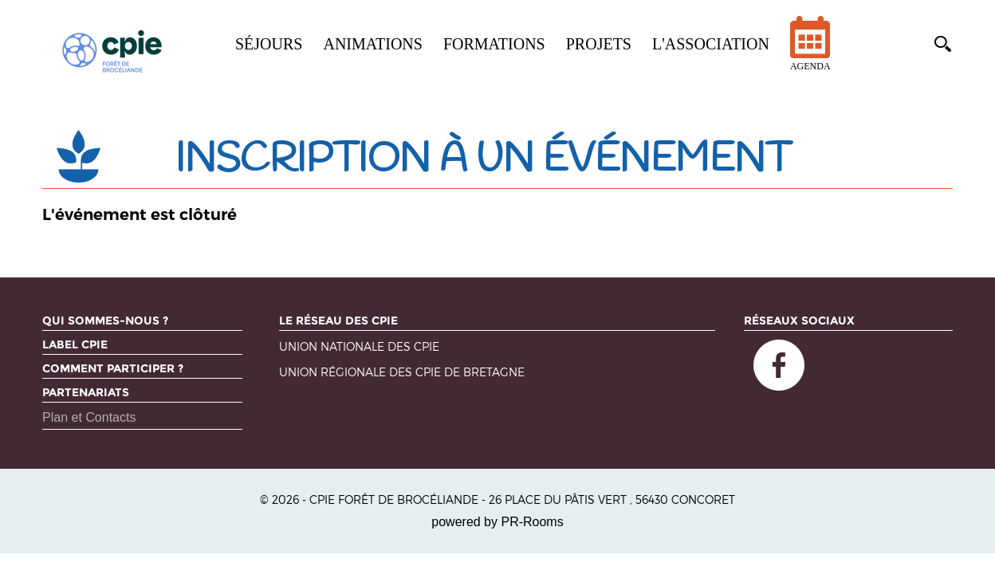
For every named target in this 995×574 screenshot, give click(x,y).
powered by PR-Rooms (497, 522)
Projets (598, 44)
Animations (372, 44)
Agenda (810, 54)
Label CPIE (75, 344)
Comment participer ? (112, 368)
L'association (710, 44)
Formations (494, 44)
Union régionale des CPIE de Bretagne (402, 373)
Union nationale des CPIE (359, 347)
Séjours (268, 44)
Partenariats (85, 392)
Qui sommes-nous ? (105, 320)
